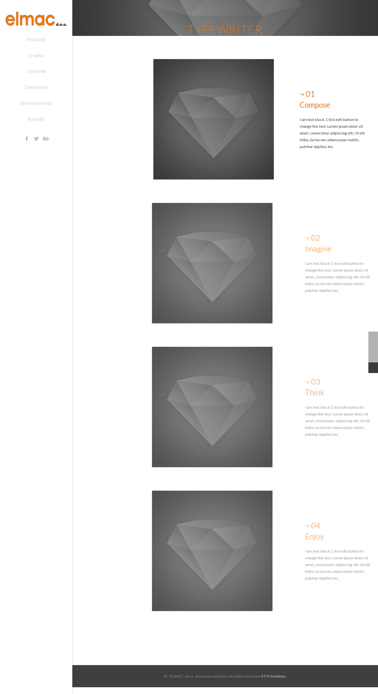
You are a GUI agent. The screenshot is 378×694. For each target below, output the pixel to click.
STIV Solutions (273, 676)
